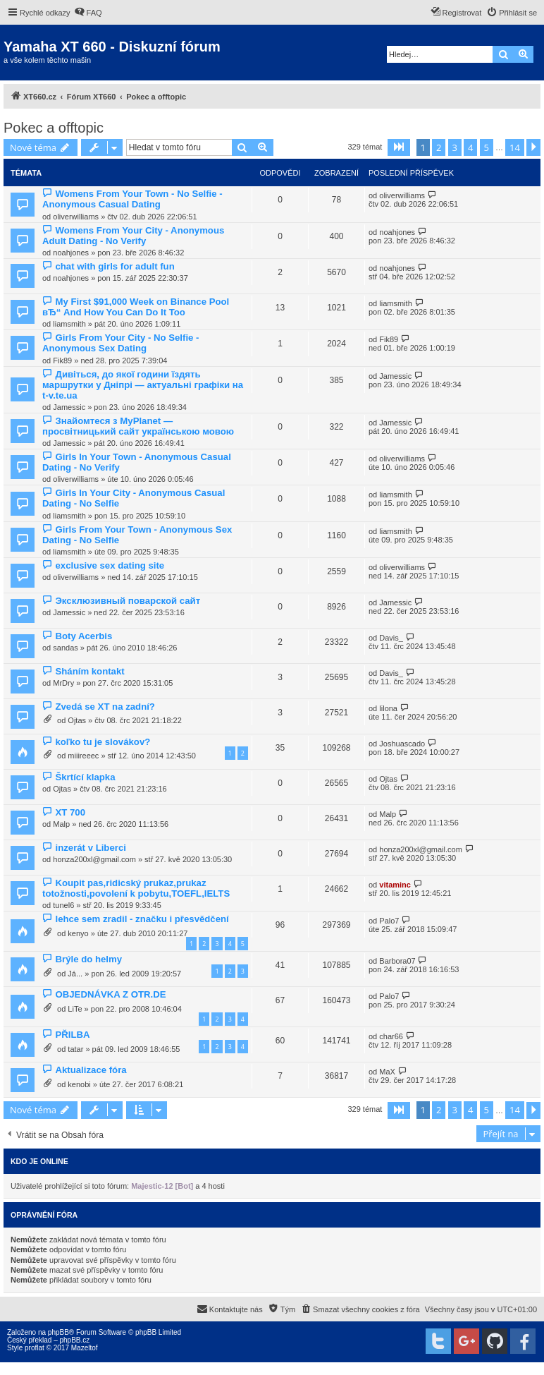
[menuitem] (88, 12)
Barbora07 (397, 961)
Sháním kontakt (89, 671)
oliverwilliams (76, 216)
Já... (75, 973)
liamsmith (69, 324)
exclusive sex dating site (109, 565)
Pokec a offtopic (54, 127)
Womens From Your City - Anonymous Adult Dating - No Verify (133, 235)
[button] (399, 147)
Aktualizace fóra (90, 1070)
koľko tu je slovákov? (102, 742)
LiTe (75, 1009)
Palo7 (389, 920)
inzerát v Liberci (90, 847)
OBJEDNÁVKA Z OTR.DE (110, 994)
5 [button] (486, 147)
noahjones (71, 252)
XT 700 (70, 812)
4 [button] (470, 147)
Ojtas (77, 720)
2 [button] (438, 147)
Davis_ (391, 638)
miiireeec (83, 755)
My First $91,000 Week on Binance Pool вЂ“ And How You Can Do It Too (135, 306)
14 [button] (514, 147)
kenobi (79, 1084)
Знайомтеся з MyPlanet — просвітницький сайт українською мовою (138, 426)
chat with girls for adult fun (114, 266)
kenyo (78, 933)
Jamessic (69, 407)
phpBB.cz (74, 1340)
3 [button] (454, 147)
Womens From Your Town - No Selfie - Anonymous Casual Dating (132, 199)
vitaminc (395, 884)
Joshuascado (402, 743)
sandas (65, 647)
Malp (61, 824)
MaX (387, 1071)
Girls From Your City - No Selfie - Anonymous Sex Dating (120, 342)
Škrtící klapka (85, 777)
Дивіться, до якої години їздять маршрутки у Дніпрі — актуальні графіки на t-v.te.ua (142, 385)
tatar (75, 1049)
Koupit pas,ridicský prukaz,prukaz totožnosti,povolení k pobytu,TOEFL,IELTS (136, 888)
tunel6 (63, 905)
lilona (388, 708)
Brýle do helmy (88, 959)
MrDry (63, 683)
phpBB (58, 1332)
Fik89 (62, 360)
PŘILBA (72, 1034)
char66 (391, 1036)
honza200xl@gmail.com (94, 859)
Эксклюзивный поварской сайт (127, 600)
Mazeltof (84, 1348)
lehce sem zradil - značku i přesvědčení (141, 919)
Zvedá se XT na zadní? (104, 706)
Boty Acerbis (83, 636)
